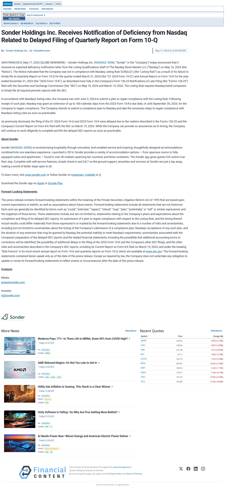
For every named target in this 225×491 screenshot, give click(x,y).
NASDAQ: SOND (105, 62)
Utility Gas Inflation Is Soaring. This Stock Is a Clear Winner (75, 386)
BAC (143, 354)
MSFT (143, 368)
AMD (47, 377)
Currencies (33, 9)
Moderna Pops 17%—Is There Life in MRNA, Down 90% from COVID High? (84, 338)
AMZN (143, 340)
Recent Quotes (10, 23)
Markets (8, 4)
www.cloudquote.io (122, 467)
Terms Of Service (134, 473)
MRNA (47, 353)
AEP (46, 452)
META (143, 363)
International (47, 9)
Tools (58, 4)
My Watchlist (26, 23)
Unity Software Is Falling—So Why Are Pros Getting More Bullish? (79, 412)
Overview (7, 9)
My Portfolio (55, 23)
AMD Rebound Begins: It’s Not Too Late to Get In (69, 362)
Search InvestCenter (35, 15)
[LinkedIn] (195, 472)
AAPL (143, 345)
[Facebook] (188, 472)
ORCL (59, 377)
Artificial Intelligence (51, 449)
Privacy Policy (114, 473)
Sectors (49, 4)
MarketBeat (46, 350)
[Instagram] (203, 472)
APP (46, 427)
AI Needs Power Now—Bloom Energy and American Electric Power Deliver (84, 436)
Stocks (17, 4)
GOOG (144, 358)
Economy (48, 399)
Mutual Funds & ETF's (33, 4)
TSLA (143, 381)
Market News (20, 9)
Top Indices (40, 23)
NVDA (53, 377)
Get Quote (14, 18)
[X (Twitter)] (181, 472)
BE (51, 452)
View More (130, 330)
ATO (46, 403)
